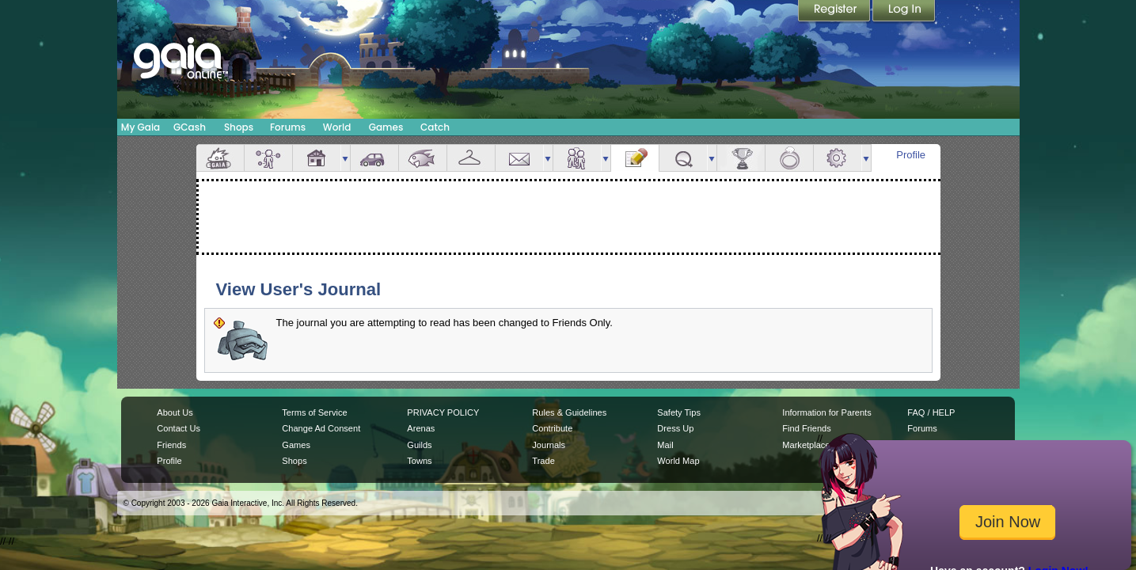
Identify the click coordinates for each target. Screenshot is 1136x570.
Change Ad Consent (321, 428)
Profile (910, 155)
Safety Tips (679, 412)
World (337, 127)
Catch (435, 127)
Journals (548, 445)
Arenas (421, 428)
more (345, 158)
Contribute (552, 428)
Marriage (789, 158)
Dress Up (675, 428)
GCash (189, 127)
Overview (220, 158)
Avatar (268, 158)
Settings (837, 158)
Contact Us (178, 428)
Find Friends (806, 428)
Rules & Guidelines (569, 412)
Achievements (741, 158)
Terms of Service (314, 412)
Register (835, 12)
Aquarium (422, 158)
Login (904, 12)
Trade (543, 461)
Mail (519, 158)
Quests (683, 158)
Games (386, 127)
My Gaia (140, 127)
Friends (577, 158)
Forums (288, 127)
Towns (419, 461)
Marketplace (806, 445)
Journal (635, 158)
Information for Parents (826, 412)
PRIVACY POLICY (443, 412)
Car (374, 158)
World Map (678, 461)
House (316, 158)
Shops (238, 127)
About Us (174, 412)
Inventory (471, 158)
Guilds (419, 445)
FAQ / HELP (931, 412)
